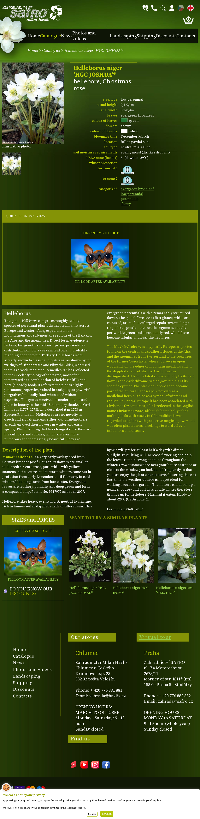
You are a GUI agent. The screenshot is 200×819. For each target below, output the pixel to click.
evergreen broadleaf (137, 189)
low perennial (132, 194)
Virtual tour (155, 637)
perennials (129, 199)
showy (126, 204)
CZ (180, 7)
